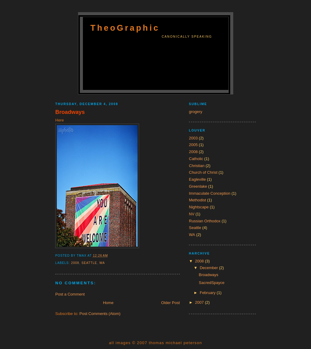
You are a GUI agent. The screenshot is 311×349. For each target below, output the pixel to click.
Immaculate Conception (210, 193)
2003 (193, 138)
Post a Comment (70, 294)
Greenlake (198, 186)
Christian (196, 165)
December (209, 267)
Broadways (70, 112)
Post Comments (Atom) (100, 313)
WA (102, 263)
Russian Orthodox (204, 221)
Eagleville (197, 179)
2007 (200, 302)
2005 (193, 144)
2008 (75, 263)
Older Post (170, 302)
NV (191, 214)
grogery (195, 111)
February (208, 292)
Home (108, 302)
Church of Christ (203, 172)
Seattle (89, 263)
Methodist (197, 200)
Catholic (196, 158)
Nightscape (199, 207)
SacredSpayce (211, 282)
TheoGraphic (125, 28)
